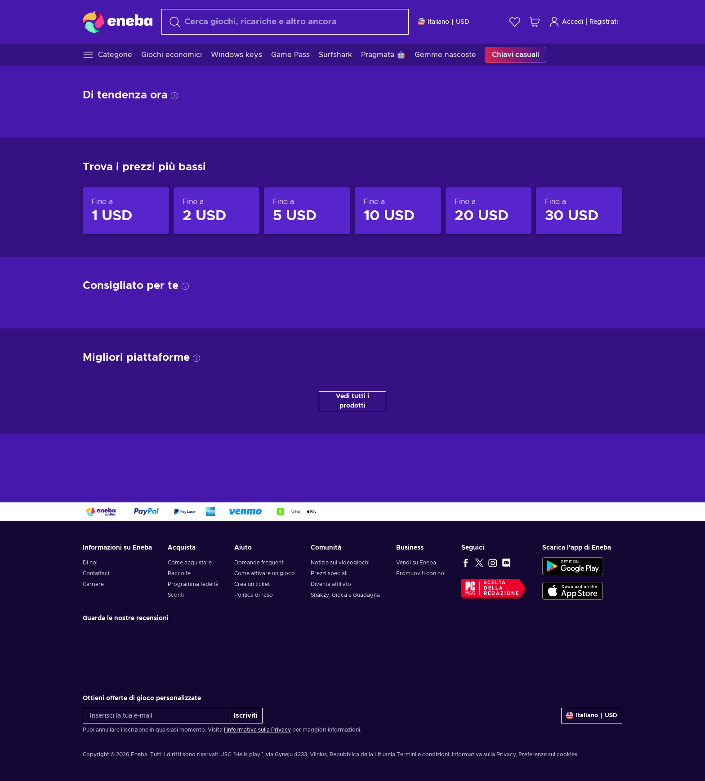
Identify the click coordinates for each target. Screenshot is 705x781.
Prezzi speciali (329, 573)
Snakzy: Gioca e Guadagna (345, 595)
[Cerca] (285, 21)
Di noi (90, 562)
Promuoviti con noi (421, 573)
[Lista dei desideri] (515, 22)
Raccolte (179, 573)
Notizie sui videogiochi (340, 562)
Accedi (566, 21)
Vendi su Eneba (416, 562)
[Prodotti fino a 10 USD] (398, 210)
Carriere (93, 584)
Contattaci (96, 573)
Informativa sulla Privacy (484, 754)
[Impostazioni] (443, 22)
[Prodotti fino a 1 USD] (126, 210)
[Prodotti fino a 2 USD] (217, 210)
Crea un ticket (252, 584)
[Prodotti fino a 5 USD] (307, 210)
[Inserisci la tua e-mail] (156, 715)
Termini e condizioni (423, 754)
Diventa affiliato (331, 584)
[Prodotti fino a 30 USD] (579, 210)
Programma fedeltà (193, 584)
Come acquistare (190, 562)
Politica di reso (253, 595)
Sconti (176, 595)
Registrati (603, 22)
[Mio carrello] (534, 22)
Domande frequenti (259, 562)
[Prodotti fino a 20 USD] (489, 210)
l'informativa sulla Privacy (257, 729)
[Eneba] (117, 21)
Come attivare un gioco (264, 573)
